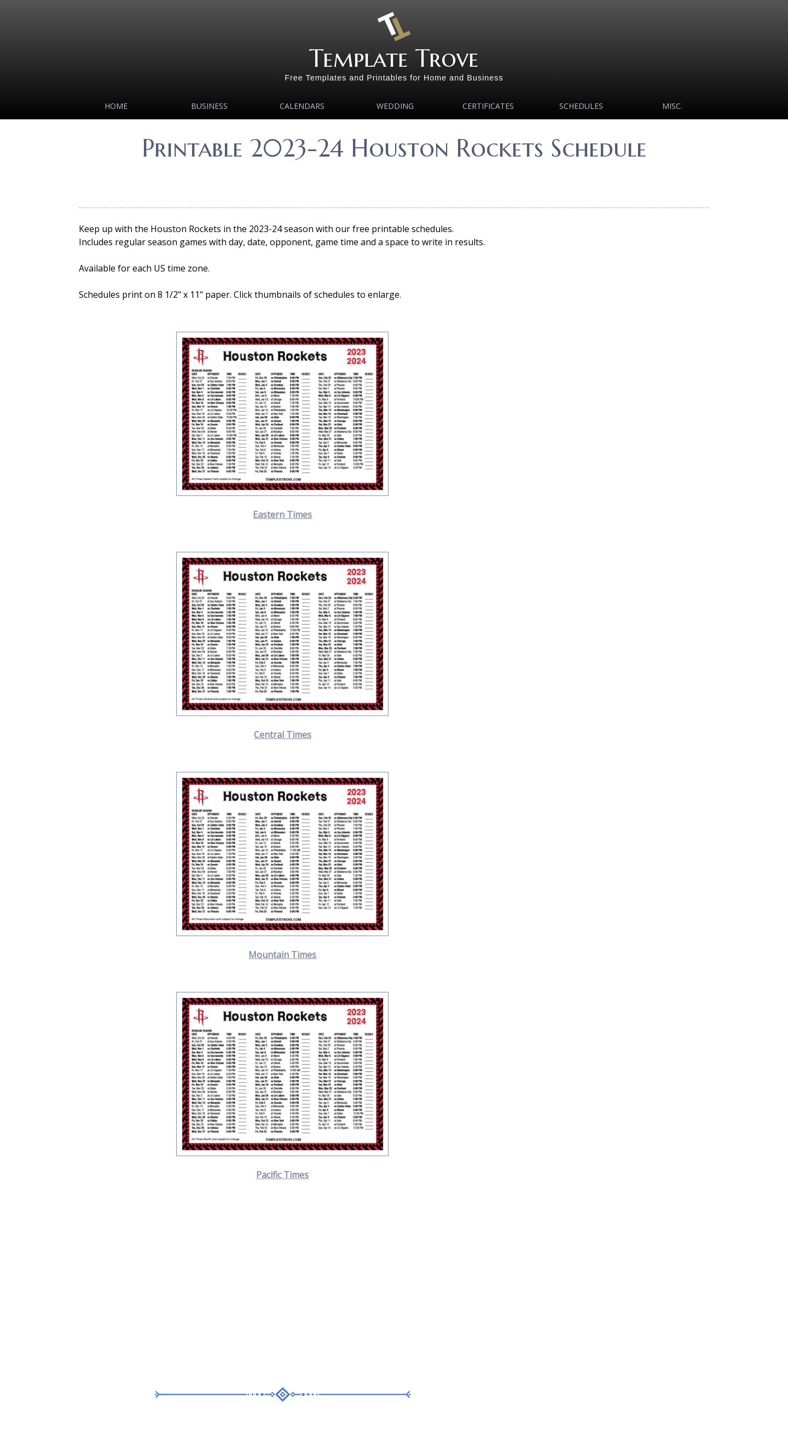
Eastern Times (282, 515)
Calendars (302, 106)
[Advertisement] (394, 180)
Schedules (581, 106)
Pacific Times (282, 1175)
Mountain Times (282, 955)
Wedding (395, 106)
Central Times (282, 735)
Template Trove (394, 58)
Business (209, 106)
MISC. (672, 106)
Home (116, 106)
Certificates (488, 106)
